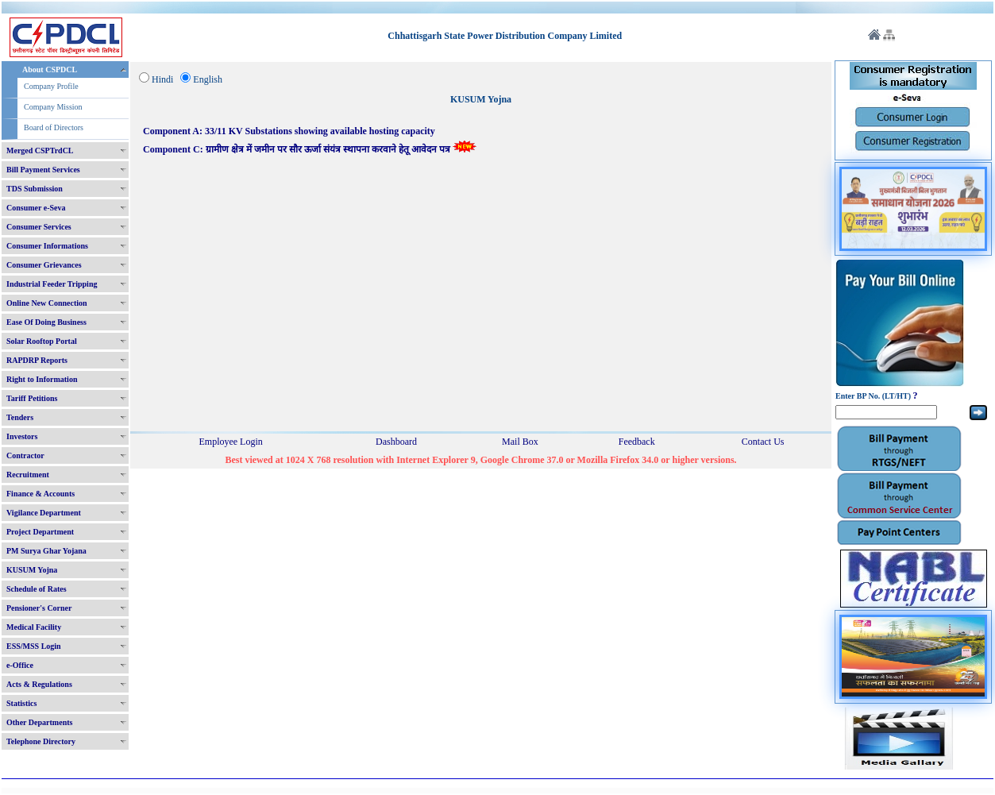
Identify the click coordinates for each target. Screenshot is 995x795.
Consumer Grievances (44, 264)
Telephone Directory (40, 741)
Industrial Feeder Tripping (51, 284)
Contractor (25, 455)
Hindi (162, 79)
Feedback (637, 441)
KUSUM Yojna (31, 569)
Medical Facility (33, 627)
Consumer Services (38, 226)
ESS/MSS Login (33, 646)
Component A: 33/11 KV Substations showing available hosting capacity (289, 131)
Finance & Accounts (40, 493)
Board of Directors (53, 127)
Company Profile (51, 86)
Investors (21, 436)
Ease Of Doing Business (46, 322)
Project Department (40, 531)
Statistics (21, 703)
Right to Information (41, 379)
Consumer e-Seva (36, 207)
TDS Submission (34, 188)
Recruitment (27, 474)
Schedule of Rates (36, 589)
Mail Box (520, 441)
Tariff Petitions (31, 398)
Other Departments (39, 722)
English (207, 79)
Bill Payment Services (43, 169)
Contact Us (763, 441)
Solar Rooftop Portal (41, 341)
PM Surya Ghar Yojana (46, 550)
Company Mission (53, 106)
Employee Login (230, 441)
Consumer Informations (47, 245)
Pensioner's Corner (39, 608)
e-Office (19, 665)
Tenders (19, 417)
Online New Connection (46, 303)
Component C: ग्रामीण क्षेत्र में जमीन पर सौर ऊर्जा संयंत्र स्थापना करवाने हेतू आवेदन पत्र (309, 149)
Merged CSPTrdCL (40, 150)
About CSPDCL (49, 69)
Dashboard (396, 441)
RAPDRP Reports (36, 360)
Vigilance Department (43, 512)
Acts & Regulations (39, 684)
